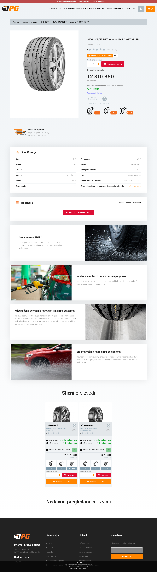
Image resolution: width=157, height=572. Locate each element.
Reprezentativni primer (94, 93)
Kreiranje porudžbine (86, 552)
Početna (16, 22)
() (151, 9)
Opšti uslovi (50, 547)
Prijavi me (126, 557)
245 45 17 (45, 22)
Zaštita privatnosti (85, 547)
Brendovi (89, 9)
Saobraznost (51, 556)
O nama (100, 9)
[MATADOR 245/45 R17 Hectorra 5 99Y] (95, 412)
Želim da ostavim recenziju (78, 213)
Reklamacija (83, 556)
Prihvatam (73, 568)
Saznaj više (83, 568)
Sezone (52, 9)
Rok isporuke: (53, 443)
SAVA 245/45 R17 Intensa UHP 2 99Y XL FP (71, 22)
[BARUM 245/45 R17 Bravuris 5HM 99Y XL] (61, 412)
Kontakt (131, 9)
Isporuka (49, 552)
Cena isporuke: (54, 440)
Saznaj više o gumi (61, 482)
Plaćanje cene (83, 543)
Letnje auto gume (30, 22)
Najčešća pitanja (115, 9)
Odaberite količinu (94, 60)
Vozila (62, 9)
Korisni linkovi (75, 9)
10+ (74, 450)
